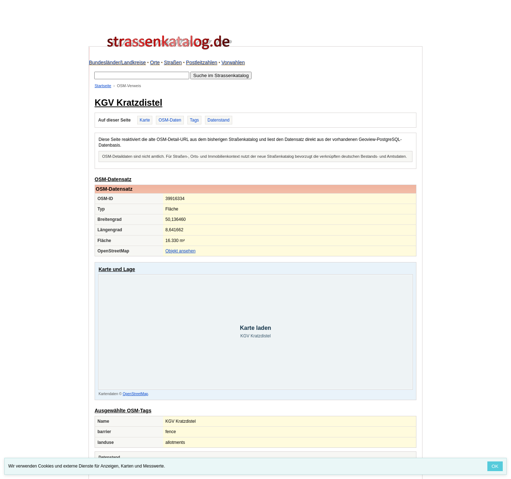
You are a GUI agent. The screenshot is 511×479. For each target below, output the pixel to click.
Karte (145, 120)
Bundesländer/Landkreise (117, 62)
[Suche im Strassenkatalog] (141, 75)
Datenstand (218, 120)
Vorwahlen (233, 62)
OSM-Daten (169, 120)
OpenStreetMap (135, 394)
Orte (154, 62)
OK (495, 466)
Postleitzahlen (201, 62)
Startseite (103, 86)
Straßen (173, 62)
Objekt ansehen (181, 250)
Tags (194, 120)
